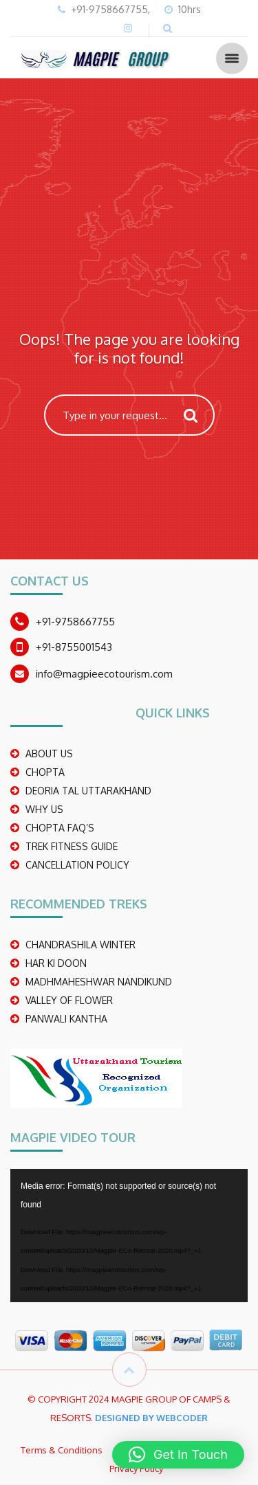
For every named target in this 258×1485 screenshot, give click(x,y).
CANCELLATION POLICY (77, 865)
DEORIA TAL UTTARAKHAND (88, 790)
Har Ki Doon (56, 963)
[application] (129, 1235)
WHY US (44, 809)
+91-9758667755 (75, 621)
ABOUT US (49, 753)
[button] (178, 1455)
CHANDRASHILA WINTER (80, 944)
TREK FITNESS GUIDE (71, 846)
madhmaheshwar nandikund (98, 981)
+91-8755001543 (74, 647)
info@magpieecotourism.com (104, 673)
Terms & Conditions (62, 1449)
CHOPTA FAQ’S (59, 828)
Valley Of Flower (69, 1000)
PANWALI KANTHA (66, 1019)
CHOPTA (45, 772)
